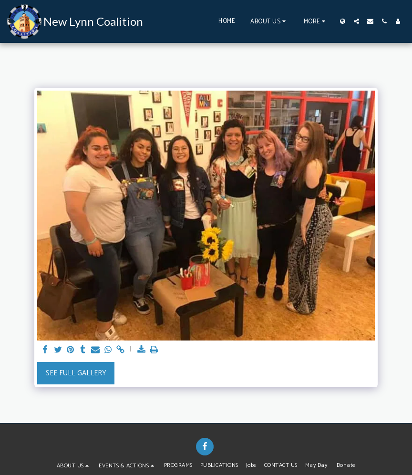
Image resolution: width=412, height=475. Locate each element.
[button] (269, 21)
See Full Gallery (76, 373)
